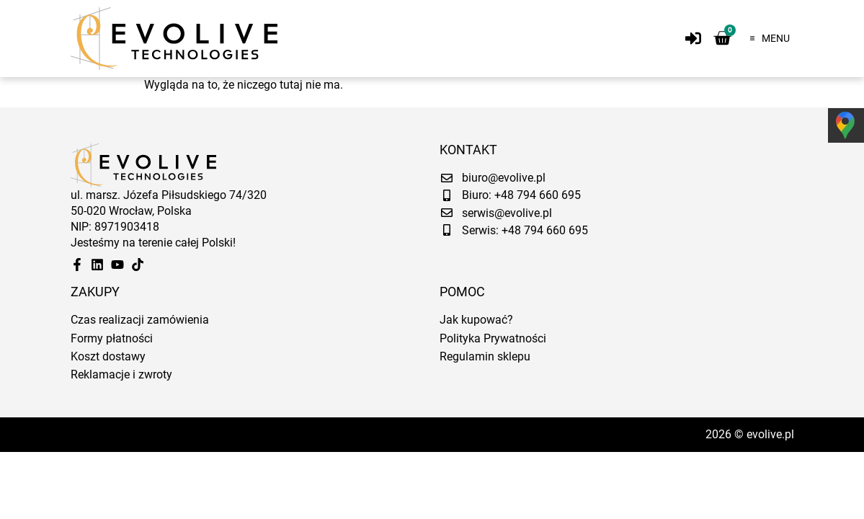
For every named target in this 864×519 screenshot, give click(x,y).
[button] (766, 38)
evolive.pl (770, 434)
